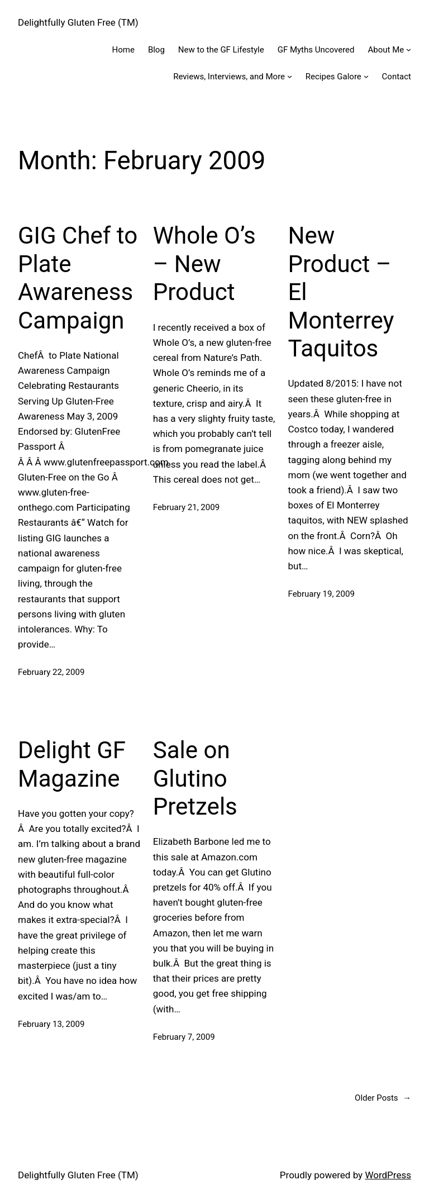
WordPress (388, 1175)
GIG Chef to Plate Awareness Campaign (77, 278)
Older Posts (383, 1098)
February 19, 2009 (321, 594)
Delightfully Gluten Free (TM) (78, 22)
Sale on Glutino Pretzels (195, 778)
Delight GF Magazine (72, 764)
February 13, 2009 (51, 1024)
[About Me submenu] (408, 49)
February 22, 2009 (51, 672)
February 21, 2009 (186, 507)
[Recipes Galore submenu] (366, 76)
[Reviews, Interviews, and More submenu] (289, 76)
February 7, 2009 (184, 1037)
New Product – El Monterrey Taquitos (341, 292)
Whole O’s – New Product (204, 264)
